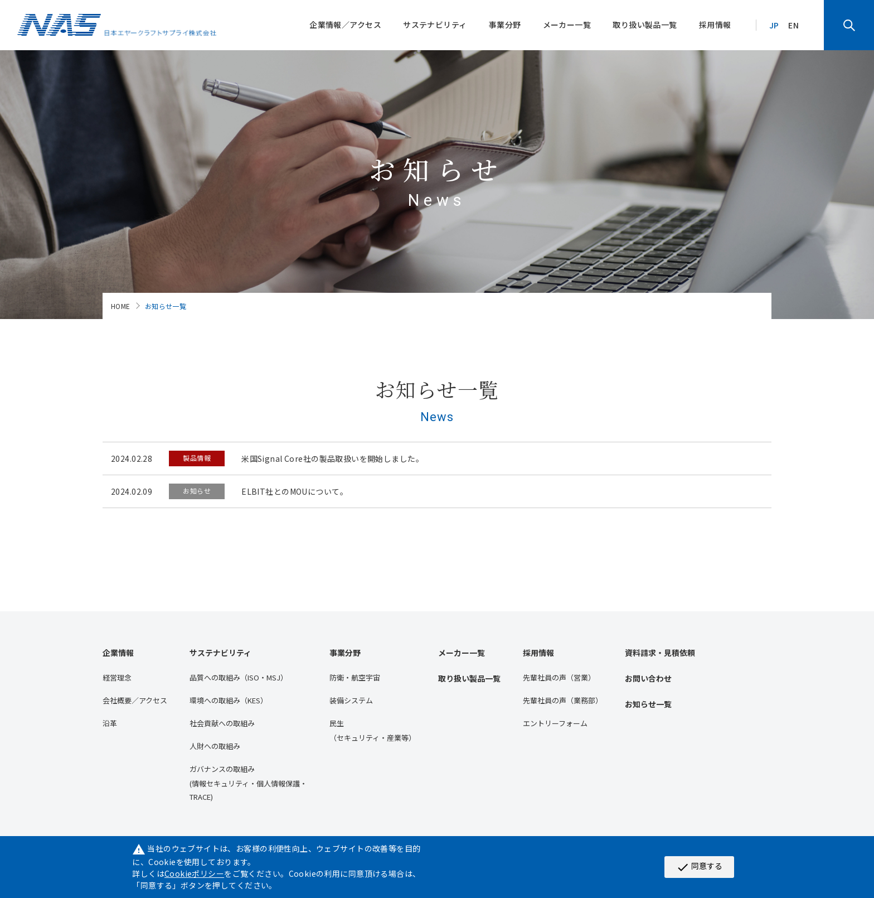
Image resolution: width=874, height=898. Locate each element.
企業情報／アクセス (345, 24)
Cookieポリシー (194, 873)
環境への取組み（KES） (229, 700)
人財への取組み (215, 746)
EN (793, 25)
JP (774, 25)
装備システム (351, 700)
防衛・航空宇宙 (354, 677)
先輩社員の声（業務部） (563, 700)
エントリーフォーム (555, 723)
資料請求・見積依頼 (660, 652)
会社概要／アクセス (135, 700)
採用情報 (715, 24)
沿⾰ (110, 723)
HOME (120, 306)
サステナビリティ (435, 24)
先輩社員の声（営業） (559, 677)
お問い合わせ (648, 678)
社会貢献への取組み (222, 723)
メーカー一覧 (567, 24)
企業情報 (118, 652)
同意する (699, 866)
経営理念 (117, 677)
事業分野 (505, 24)
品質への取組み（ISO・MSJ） (239, 677)
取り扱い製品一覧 (645, 24)
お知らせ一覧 (648, 703)
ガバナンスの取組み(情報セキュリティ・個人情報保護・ (248, 783)
